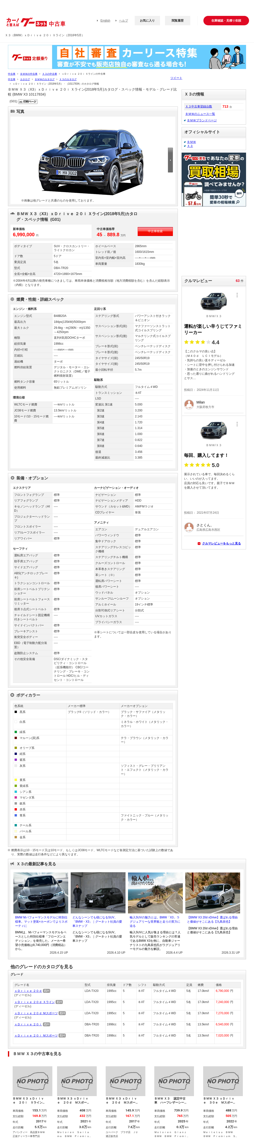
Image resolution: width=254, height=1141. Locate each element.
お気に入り (147, 20)
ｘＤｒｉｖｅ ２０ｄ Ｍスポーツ (36, 1013)
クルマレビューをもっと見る (221, 543)
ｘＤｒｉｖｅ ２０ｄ (28, 991)
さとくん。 (205, 525)
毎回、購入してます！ (206, 455)
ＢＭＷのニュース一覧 (200, 114)
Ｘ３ (190, 146)
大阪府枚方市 (205, 407)
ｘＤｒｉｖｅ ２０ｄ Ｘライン (34, 1002)
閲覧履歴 (178, 20)
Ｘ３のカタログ (68, 79)
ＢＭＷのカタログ (45, 79)
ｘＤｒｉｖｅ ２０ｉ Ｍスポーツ (36, 1035)
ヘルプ (123, 20)
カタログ (25, 79)
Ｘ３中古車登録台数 (198, 106)
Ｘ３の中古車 (49, 73)
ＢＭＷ (191, 142)
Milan (200, 402)
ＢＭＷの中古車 (28, 73)
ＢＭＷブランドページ (202, 120)
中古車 (11, 73)
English (105, 20)
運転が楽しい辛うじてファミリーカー (213, 329)
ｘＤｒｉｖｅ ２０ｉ (28, 1024)
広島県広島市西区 (208, 530)
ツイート (176, 78)
